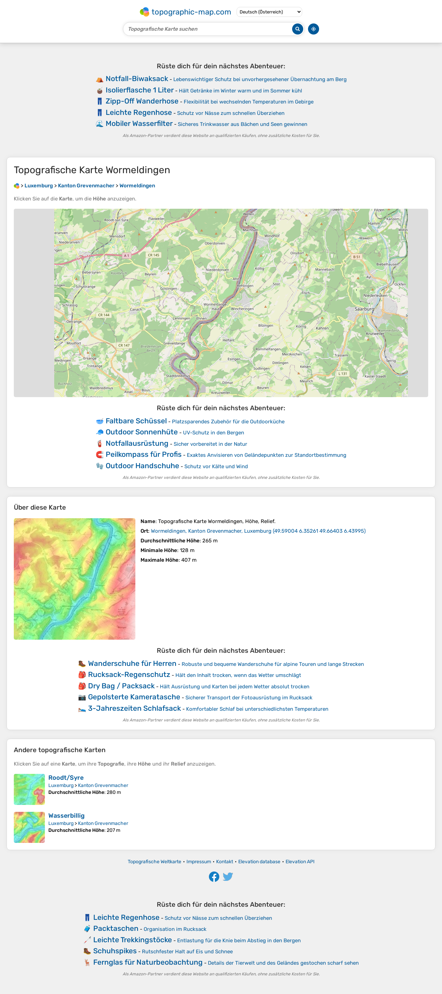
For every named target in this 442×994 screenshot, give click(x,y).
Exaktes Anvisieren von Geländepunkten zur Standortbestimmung (266, 455)
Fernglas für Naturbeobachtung (148, 962)
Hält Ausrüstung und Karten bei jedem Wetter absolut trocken (234, 686)
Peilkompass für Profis (144, 454)
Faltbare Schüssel (136, 420)
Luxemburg (61, 785)
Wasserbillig (66, 815)
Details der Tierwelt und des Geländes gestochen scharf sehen (283, 963)
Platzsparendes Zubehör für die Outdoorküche (228, 422)
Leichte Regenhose (139, 112)
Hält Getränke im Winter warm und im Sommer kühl (240, 91)
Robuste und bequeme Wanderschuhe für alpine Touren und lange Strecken (273, 664)
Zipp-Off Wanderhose (142, 101)
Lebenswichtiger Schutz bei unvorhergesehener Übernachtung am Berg (260, 79)
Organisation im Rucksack (175, 929)
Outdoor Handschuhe (142, 465)
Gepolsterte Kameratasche (134, 696)
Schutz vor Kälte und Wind (216, 466)
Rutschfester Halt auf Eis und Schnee (187, 951)
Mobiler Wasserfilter (139, 123)
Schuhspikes (115, 950)
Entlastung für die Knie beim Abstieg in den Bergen (239, 940)
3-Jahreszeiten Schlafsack (134, 708)
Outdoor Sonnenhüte (142, 431)
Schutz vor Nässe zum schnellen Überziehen (231, 113)
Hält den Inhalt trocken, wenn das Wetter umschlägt (238, 675)
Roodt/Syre (66, 777)
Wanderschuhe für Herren (132, 663)
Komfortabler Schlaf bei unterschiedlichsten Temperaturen (257, 709)
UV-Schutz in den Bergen (213, 433)
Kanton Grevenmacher (103, 785)
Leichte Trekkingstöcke (132, 939)
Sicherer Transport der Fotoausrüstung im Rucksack (249, 698)
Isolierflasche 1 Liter (140, 90)
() (258, 531)
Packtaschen (115, 928)
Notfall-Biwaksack (137, 78)
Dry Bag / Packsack (121, 685)
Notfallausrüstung (137, 443)
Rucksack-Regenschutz (129, 674)
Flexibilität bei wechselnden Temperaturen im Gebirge (249, 102)
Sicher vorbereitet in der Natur (210, 444)
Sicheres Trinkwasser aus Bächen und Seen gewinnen (242, 124)
